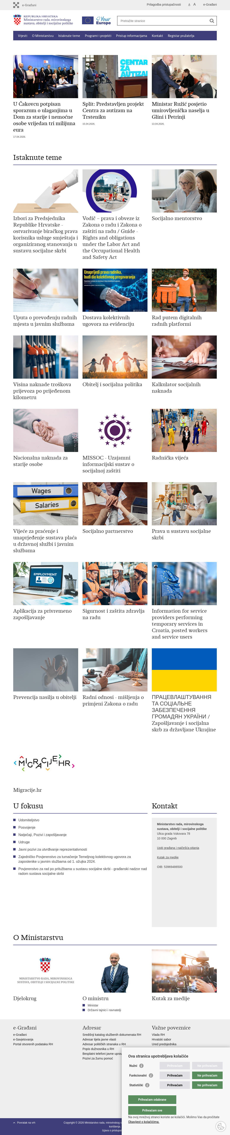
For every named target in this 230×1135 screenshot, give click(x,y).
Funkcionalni (138, 1084)
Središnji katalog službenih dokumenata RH (112, 1034)
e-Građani (210, 4)
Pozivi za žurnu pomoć (98, 1058)
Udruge (24, 842)
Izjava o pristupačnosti (115, 1130)
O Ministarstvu (42, 36)
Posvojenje (26, 827)
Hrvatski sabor (161, 1039)
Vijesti (22, 36)
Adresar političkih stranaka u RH (104, 1044)
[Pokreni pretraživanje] (211, 20)
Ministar (93, 1005)
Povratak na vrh (26, 1122)
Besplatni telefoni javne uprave (103, 1053)
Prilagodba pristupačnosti (164, 4)
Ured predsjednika (164, 1044)
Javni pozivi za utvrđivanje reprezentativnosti (52, 849)
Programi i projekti (98, 36)
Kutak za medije (168, 857)
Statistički (136, 1094)
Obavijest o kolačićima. (143, 1122)
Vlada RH (158, 1034)
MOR (155, 1053)
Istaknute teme (69, 36)
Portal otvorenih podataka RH (33, 1044)
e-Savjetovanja (23, 1039)
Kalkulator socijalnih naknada (38, 46)
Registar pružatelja (181, 36)
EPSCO (157, 1049)
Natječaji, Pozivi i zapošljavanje (42, 835)
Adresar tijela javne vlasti (99, 1039)
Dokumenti (72, 46)
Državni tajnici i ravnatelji (104, 1010)
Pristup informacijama (131, 36)
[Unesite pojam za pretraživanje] (162, 20)
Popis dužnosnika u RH (98, 1049)
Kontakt (157, 36)
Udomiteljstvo (28, 820)
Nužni (133, 1074)
